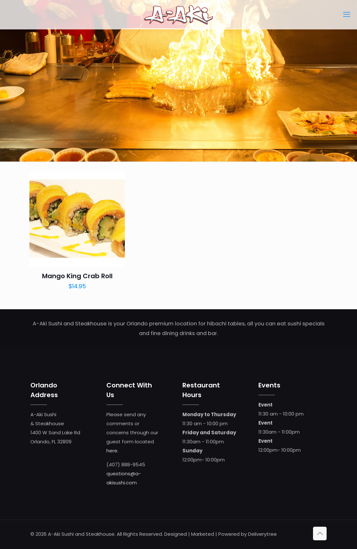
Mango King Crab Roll (77, 275)
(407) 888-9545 (125, 464)
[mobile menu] (346, 14)
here (111, 450)
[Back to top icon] (320, 533)
